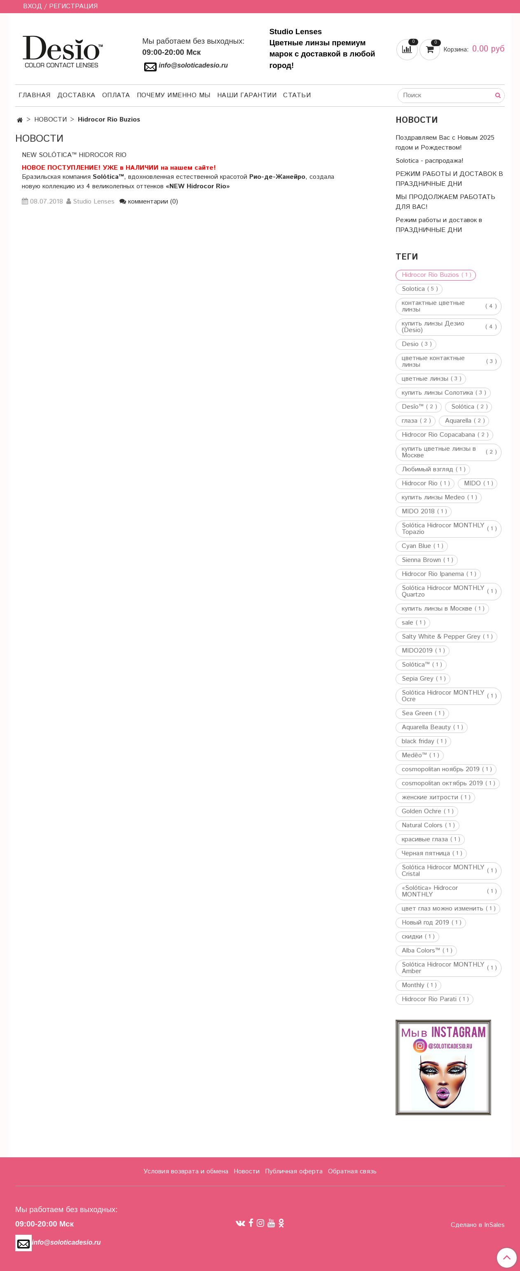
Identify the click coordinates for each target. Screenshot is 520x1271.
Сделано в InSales (478, 1225)
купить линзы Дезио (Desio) (433, 327)
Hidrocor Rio (420, 483)
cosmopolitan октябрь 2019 (442, 783)
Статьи (297, 95)
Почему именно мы (174, 95)
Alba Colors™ (421, 951)
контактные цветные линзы (433, 306)
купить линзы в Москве (437, 609)
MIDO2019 (417, 651)
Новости (247, 1171)
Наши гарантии (247, 95)
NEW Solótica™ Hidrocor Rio (74, 155)
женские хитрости (430, 797)
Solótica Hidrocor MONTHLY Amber (443, 968)
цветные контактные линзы (433, 361)
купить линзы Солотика (437, 393)
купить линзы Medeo (433, 497)
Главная (35, 95)
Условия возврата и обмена (185, 1171)
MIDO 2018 (418, 511)
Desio (410, 344)
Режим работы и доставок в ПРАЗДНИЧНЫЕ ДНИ (439, 225)
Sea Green (417, 713)
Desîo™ (413, 407)
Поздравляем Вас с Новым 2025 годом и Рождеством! (445, 142)
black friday (418, 741)
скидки (412, 937)
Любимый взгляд (427, 469)
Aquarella (458, 421)
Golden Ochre (421, 811)
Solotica (413, 289)
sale (407, 623)
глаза (409, 421)
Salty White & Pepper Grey (441, 637)
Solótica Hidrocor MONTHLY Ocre (443, 696)
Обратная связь (352, 1171)
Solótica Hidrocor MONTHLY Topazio (443, 529)
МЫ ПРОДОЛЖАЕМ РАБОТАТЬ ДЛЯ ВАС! (445, 202)
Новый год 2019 (425, 923)
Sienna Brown (421, 560)
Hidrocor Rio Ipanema (433, 574)
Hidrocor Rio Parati (429, 999)
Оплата (116, 95)
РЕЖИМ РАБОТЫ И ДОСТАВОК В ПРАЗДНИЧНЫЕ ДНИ (449, 179)
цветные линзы (425, 379)
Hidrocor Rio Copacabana (438, 435)
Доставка (76, 95)
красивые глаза (425, 839)
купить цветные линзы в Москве (439, 452)
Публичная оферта (294, 1171)
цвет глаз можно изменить (442, 909)
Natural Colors (422, 825)
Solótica (462, 407)
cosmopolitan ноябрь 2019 (441, 769)
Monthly (413, 985)
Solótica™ (416, 665)
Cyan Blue (416, 546)
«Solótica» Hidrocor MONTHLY (430, 891)
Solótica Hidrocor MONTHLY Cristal (443, 871)
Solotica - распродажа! (430, 161)
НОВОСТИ (50, 119)
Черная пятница (426, 853)
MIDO (472, 483)
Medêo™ (414, 755)
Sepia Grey (417, 679)
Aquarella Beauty (426, 727)
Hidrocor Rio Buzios (430, 275)
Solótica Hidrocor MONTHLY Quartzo (443, 591)
